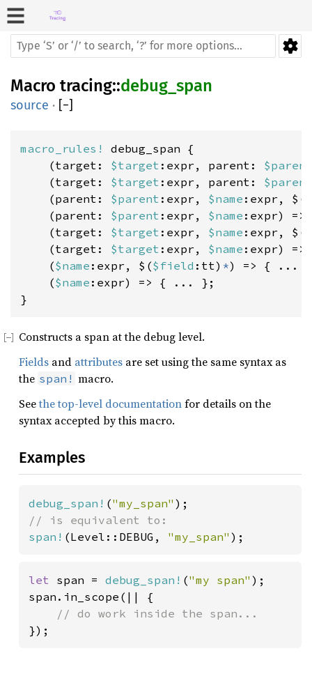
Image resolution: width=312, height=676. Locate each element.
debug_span (166, 85)
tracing (86, 85)
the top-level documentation (110, 403)
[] (65, 105)
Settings (290, 46)
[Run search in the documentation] (143, 46)
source (29, 105)
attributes (99, 361)
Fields (34, 361)
